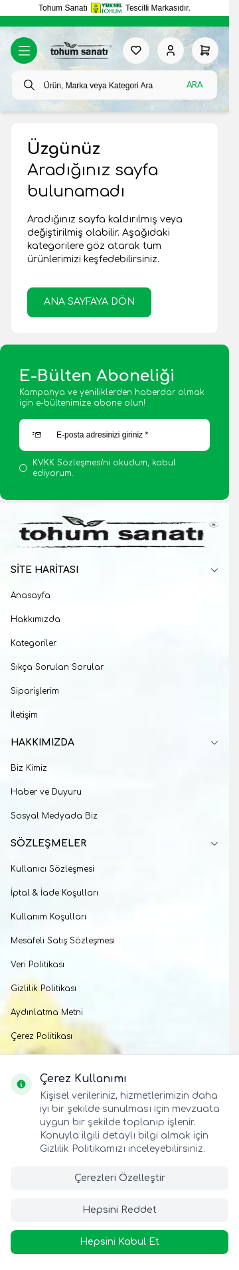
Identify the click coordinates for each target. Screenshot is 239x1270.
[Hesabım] (170, 50)
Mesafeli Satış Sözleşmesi (63, 940)
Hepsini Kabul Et (119, 1242)
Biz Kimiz (29, 768)
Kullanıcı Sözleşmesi (52, 869)
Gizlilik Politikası (43, 988)
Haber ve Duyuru (46, 792)
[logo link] (80, 50)
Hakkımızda (35, 619)
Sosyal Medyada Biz (54, 816)
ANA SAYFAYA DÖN (89, 302)
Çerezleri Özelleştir (119, 1178)
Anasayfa (30, 595)
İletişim (24, 715)
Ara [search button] (194, 85)
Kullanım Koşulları (48, 916)
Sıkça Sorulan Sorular (57, 667)
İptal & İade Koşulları (54, 893)
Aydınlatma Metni (47, 1012)
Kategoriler (33, 643)
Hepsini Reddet (119, 1210)
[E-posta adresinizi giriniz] (114, 435)
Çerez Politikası (41, 1036)
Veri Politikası (37, 964)
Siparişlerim (35, 691)
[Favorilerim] (136, 50)
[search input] (114, 85)
